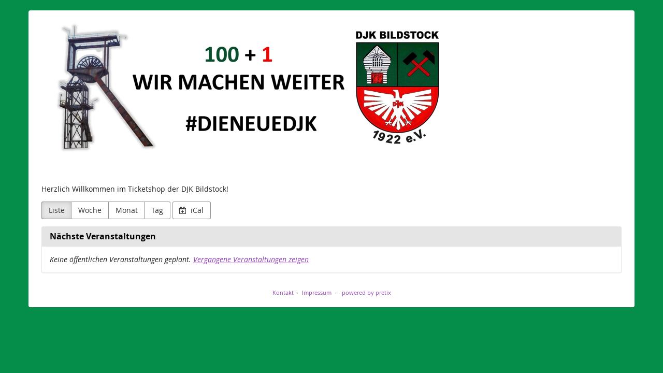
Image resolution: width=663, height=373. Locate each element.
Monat (127, 210)
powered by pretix (366, 292)
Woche (90, 210)
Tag (157, 210)
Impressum (317, 292)
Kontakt (283, 292)
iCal (191, 210)
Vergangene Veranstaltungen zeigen (251, 259)
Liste (57, 210)
